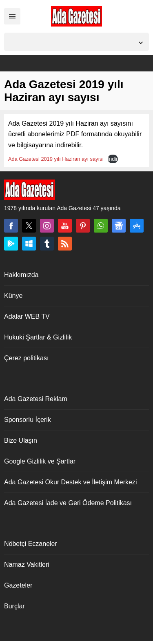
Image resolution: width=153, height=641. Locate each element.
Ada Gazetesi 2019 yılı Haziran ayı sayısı (56, 159)
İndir (113, 159)
